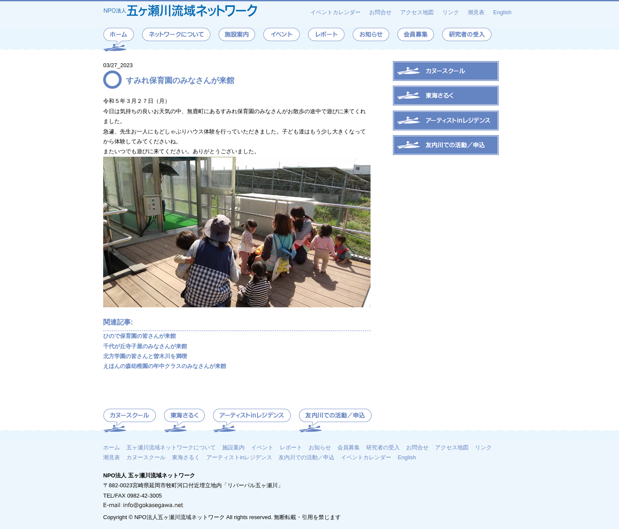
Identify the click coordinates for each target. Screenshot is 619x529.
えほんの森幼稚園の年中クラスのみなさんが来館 (164, 366)
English (502, 12)
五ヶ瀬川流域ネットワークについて (171, 447)
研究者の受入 (383, 447)
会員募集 (348, 447)
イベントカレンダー (335, 12)
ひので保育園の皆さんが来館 (139, 336)
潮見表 (476, 12)
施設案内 (233, 447)
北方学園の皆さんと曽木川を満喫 (145, 356)
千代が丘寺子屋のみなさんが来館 (145, 346)
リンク (450, 12)
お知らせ (320, 447)
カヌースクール (145, 457)
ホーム (111, 447)
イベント (262, 447)
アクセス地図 (417, 12)
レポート (291, 447)
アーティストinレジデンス (239, 457)
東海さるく (186, 457)
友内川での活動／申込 (306, 457)
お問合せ (380, 12)
